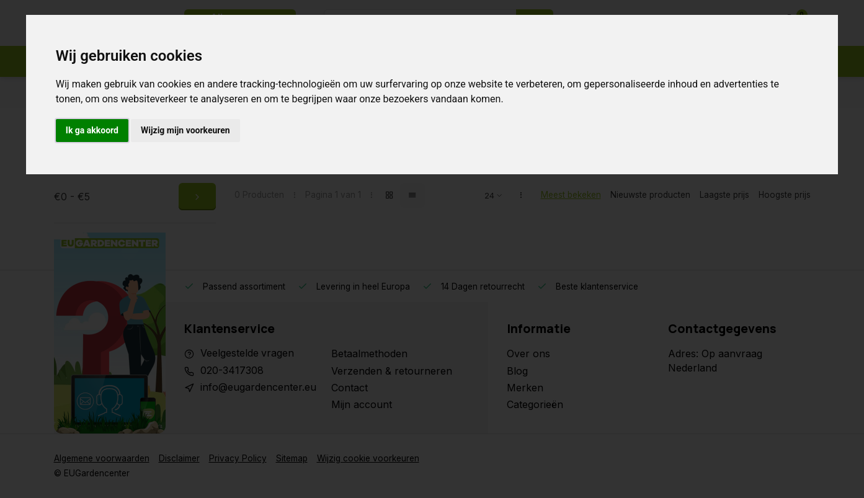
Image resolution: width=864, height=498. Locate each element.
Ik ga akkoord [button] (92, 130)
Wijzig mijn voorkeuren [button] (185, 130)
